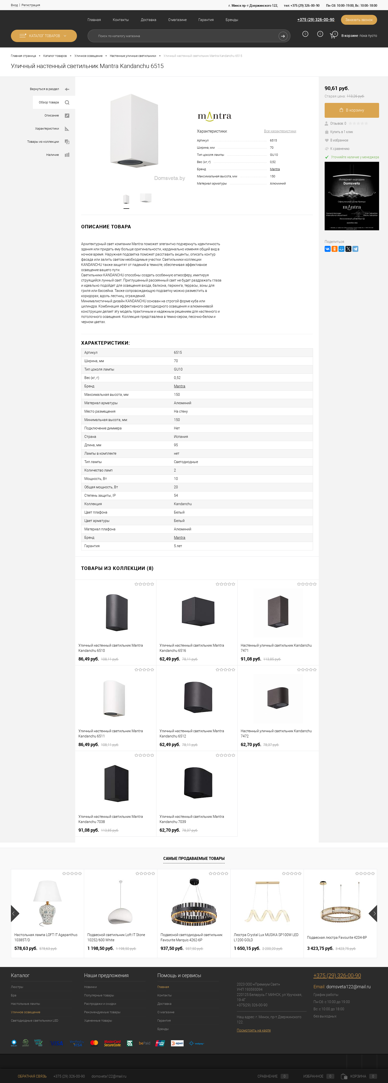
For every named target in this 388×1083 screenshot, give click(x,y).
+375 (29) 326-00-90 (315, 19)
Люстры (17, 987)
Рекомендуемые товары (102, 1012)
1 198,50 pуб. (111, 948)
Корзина (359, 1076)
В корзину (352, 110)
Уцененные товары (98, 1020)
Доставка (148, 20)
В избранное (336, 140)
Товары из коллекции (48, 142)
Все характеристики (280, 131)
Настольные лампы (25, 1004)
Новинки (90, 987)
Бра (13, 995)
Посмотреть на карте (254, 1030)
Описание (57, 115)
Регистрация (31, 5)
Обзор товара (54, 102)
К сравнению (337, 148)
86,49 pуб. (98, 659)
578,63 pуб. (35, 948)
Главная (94, 20)
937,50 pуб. (182, 948)
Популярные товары (99, 995)
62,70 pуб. (260, 744)
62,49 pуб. (179, 659)
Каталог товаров (44, 36)
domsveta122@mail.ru (348, 986)
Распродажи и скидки (100, 1004)
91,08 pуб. (261, 659)
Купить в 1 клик (339, 131)
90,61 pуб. (353, 92)
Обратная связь (29, 1076)
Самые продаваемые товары (194, 858)
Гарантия (206, 20)
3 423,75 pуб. (331, 948)
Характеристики (52, 128)
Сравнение (269, 1076)
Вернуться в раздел (49, 89)
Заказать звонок (359, 20)
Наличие (57, 155)
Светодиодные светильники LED (34, 1020)
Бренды (232, 20)
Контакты (121, 20)
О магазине (177, 20)
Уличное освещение (25, 1012)
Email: (320, 986)
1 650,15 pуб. (258, 948)
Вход (14, 5)
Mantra (275, 169)
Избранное (314, 1076)
